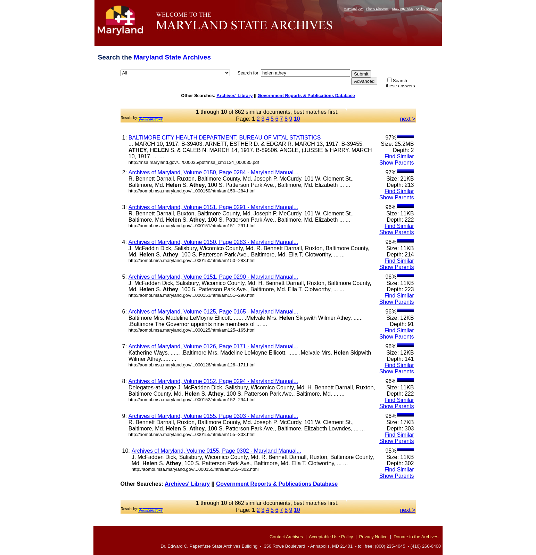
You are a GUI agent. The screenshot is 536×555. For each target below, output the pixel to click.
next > (407, 119)
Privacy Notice (373, 536)
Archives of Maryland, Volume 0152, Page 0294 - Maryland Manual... (213, 381)
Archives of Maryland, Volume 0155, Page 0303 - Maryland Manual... (213, 416)
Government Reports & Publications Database (306, 95)
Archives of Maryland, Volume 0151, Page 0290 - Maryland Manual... (213, 277)
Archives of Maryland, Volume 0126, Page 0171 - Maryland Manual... (213, 346)
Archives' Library (234, 95)
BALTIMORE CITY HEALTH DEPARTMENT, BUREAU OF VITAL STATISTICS (225, 138)
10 (297, 119)
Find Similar (399, 156)
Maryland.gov (353, 8)
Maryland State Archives (172, 57)
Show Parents (396, 163)
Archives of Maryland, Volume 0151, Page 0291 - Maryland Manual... (213, 207)
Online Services (427, 8)
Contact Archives (286, 536)
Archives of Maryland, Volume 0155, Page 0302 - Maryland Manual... (216, 451)
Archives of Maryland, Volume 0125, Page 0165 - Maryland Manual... (213, 312)
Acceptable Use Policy (331, 536)
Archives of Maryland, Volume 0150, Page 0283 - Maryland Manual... (213, 242)
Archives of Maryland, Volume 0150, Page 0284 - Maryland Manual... (213, 172)
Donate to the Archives (416, 536)
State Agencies (402, 8)
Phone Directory (377, 8)
